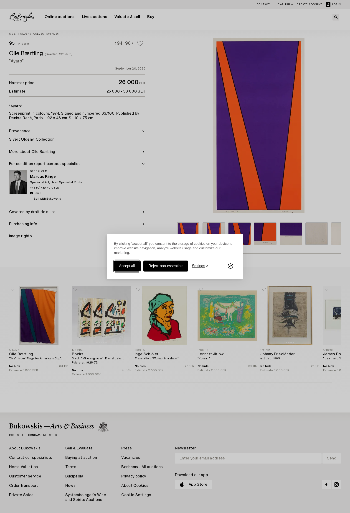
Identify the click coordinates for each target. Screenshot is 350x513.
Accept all (127, 266)
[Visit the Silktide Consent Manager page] (230, 266)
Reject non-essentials (165, 266)
